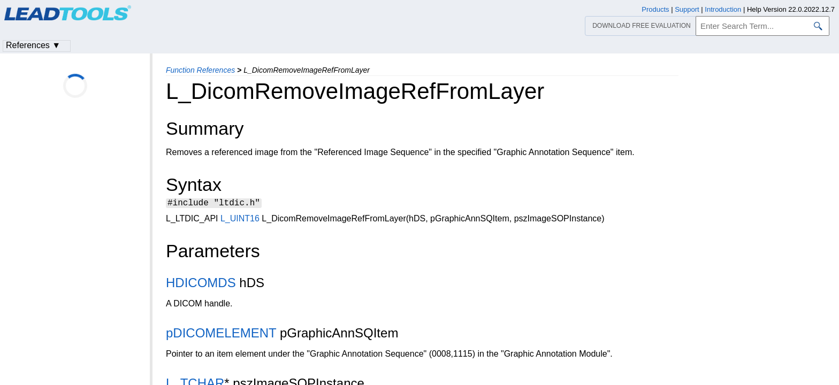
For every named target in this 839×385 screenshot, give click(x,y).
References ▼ (33, 45)
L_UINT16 (240, 220)
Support (687, 9)
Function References (200, 70)
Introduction (723, 9)
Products (655, 9)
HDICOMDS (201, 284)
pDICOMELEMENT (221, 334)
